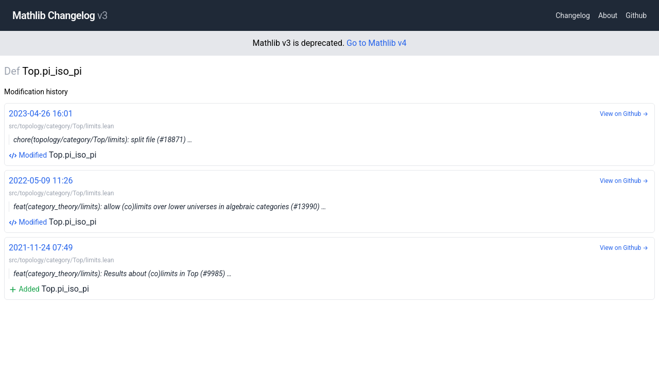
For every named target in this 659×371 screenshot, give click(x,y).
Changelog (573, 15)
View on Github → (624, 113)
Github (636, 15)
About (607, 15)
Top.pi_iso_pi (329, 134)
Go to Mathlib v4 (376, 43)
